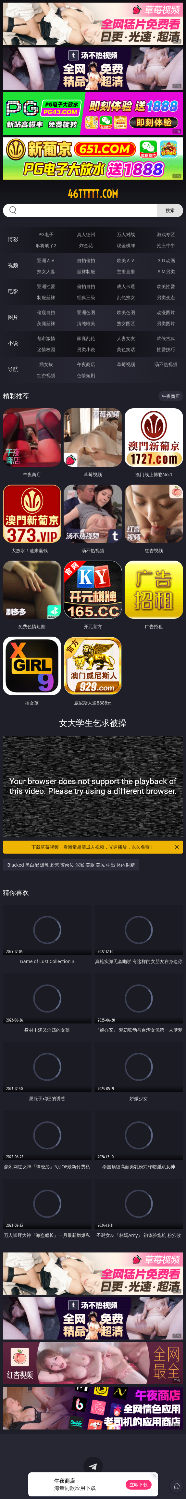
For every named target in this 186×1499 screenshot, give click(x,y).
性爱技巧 (166, 349)
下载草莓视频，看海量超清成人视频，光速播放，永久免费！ (105, 847)
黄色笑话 (126, 349)
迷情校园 (46, 349)
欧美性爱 (166, 286)
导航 (13, 369)
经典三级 (86, 297)
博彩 (13, 239)
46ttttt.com (93, 193)
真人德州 (86, 234)
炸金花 (86, 245)
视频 (13, 265)
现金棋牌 (126, 245)
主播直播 (126, 271)
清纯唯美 (86, 323)
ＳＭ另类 (166, 271)
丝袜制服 (86, 271)
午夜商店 (86, 364)
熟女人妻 (46, 271)
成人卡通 (126, 286)
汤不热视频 (166, 364)
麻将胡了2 (46, 245)
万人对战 (126, 234)
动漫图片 (166, 312)
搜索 (170, 210)
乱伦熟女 (126, 297)
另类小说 (86, 349)
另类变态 (166, 297)
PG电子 (46, 234)
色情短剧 (86, 375)
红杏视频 (46, 375)
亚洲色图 (86, 312)
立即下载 (139, 1484)
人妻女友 (126, 338)
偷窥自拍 (46, 312)
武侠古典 (166, 338)
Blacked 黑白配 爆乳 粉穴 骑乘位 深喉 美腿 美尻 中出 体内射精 (71, 865)
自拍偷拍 (86, 260)
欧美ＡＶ (126, 260)
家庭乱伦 (86, 338)
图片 (13, 317)
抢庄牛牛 (166, 245)
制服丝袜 (46, 297)
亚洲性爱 (46, 286)
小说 (13, 343)
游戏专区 (166, 234)
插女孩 (46, 364)
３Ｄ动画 (166, 260)
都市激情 (46, 338)
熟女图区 (126, 323)
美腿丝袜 (46, 323)
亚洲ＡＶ (46, 260)
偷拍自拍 (86, 286)
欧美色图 (126, 312)
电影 (13, 291)
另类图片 (166, 323)
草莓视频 (126, 364)
